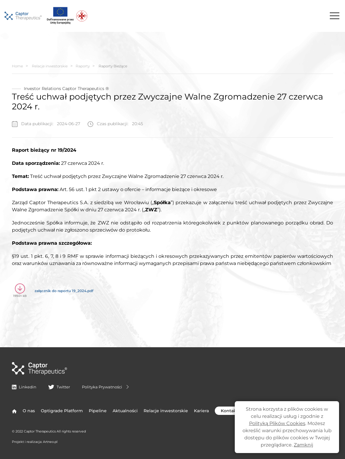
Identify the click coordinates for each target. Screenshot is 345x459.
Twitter (59, 386)
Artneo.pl (50, 442)
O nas (29, 410)
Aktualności (125, 410)
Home (17, 66)
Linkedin (24, 386)
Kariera (201, 410)
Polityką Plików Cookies (277, 423)
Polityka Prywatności (106, 387)
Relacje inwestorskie (50, 66)
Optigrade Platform (62, 410)
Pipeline (98, 410)
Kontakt (235, 410)
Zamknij (303, 445)
